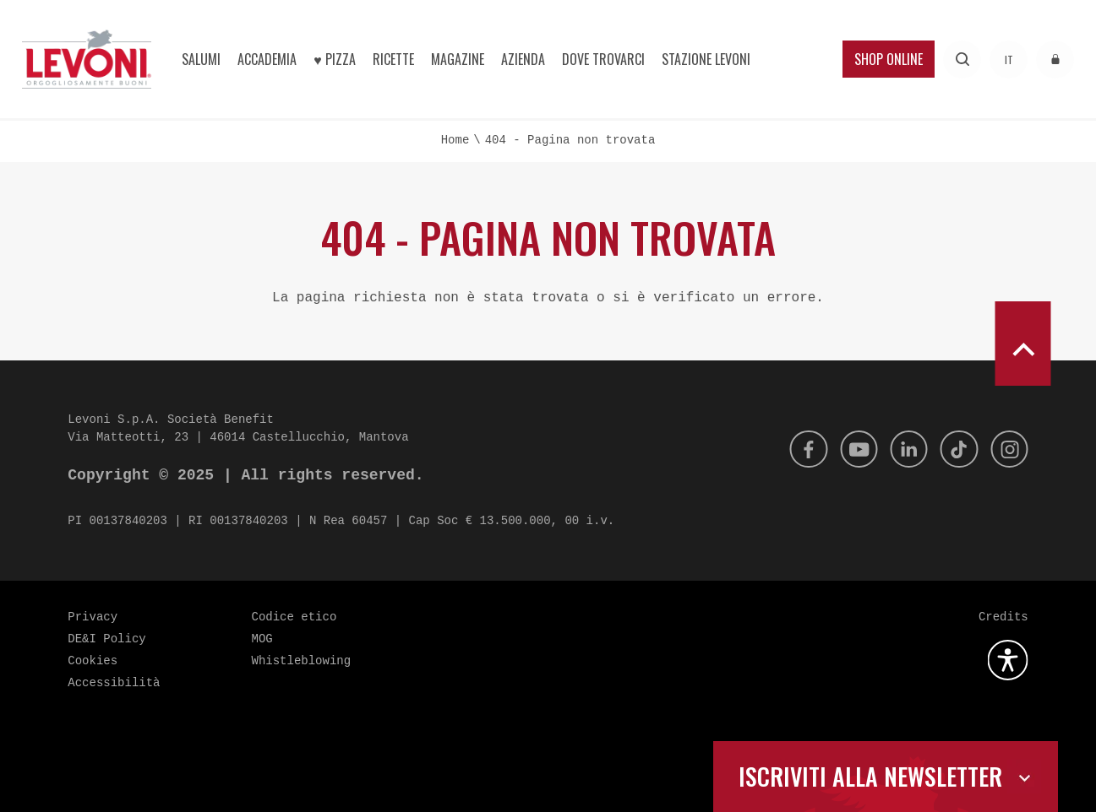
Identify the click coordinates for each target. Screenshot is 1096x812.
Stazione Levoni (706, 59)
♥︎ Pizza (335, 59)
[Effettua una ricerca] (962, 59)
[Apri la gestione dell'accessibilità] (1008, 660)
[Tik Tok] (955, 449)
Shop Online (888, 59)
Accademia (267, 59)
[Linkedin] (901, 449)
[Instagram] (1008, 449)
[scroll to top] (1022, 343)
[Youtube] (848, 449)
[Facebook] (795, 449)
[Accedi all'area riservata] (1055, 59)
